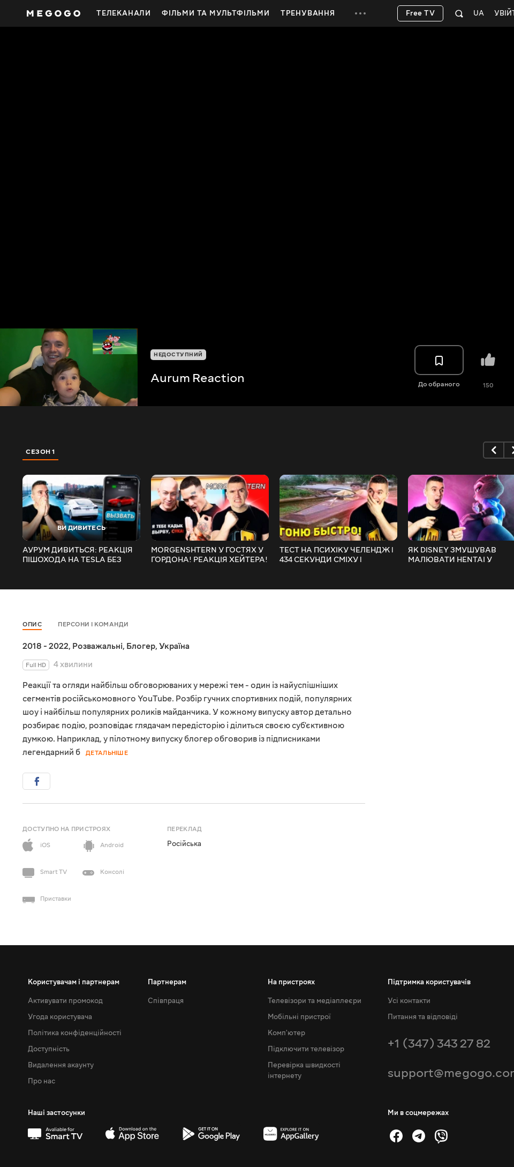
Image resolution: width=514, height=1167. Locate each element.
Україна (174, 646)
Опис (32, 624)
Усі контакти (409, 1001)
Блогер (140, 646)
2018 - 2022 (45, 646)
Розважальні (97, 646)
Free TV (420, 13)
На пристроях (291, 982)
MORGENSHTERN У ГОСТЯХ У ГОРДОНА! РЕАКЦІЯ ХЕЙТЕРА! (209, 555)
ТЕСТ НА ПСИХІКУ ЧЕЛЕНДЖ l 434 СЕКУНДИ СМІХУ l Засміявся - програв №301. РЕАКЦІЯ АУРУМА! (336, 555)
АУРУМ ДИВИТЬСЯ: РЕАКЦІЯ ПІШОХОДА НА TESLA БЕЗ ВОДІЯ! (77, 555)
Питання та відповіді (423, 1017)
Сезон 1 (41, 451)
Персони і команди (93, 624)
